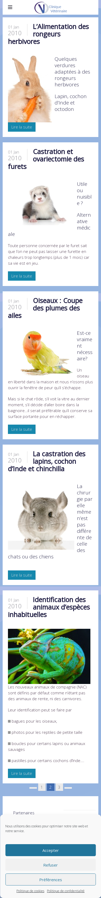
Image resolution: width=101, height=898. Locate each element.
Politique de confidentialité (66, 891)
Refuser (50, 865)
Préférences (50, 879)
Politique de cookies (30, 891)
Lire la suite (21, 127)
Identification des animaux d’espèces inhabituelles (49, 607)
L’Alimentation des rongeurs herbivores (48, 34)
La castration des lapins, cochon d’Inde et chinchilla (46, 461)
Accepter (50, 850)
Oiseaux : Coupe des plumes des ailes (45, 308)
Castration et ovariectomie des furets (46, 159)
